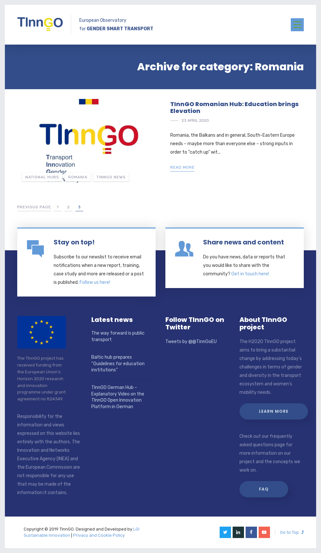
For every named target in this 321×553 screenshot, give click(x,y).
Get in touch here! (250, 274)
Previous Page (34, 207)
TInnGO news (111, 177)
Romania (77, 177)
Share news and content (243, 242)
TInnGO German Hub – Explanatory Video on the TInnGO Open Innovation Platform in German (117, 397)
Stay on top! (74, 242)
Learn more (274, 411)
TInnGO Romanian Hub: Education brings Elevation (234, 107)
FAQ (264, 489)
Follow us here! (95, 282)
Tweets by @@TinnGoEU (191, 341)
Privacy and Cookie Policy (99, 535)
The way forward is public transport (118, 336)
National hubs (42, 177)
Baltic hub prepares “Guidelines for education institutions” (118, 363)
